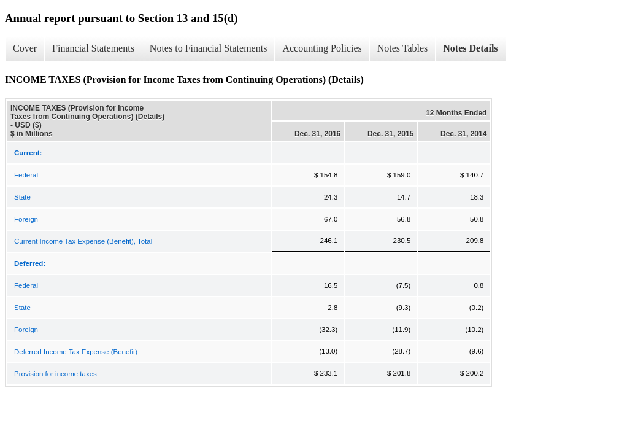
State (22, 197)
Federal (26, 175)
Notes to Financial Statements (208, 48)
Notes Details (470, 48)
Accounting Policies (321, 48)
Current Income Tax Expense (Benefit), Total (83, 241)
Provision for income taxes (55, 374)
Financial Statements (93, 48)
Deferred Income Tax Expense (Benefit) (75, 351)
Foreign (26, 219)
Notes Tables (402, 48)
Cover (25, 48)
